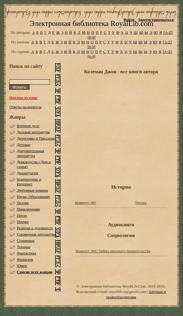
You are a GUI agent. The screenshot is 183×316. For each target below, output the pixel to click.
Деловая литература (33, 132)
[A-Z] (168, 32)
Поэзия (23, 203)
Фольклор (25, 259)
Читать (141, 202)
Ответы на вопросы (25, 107)
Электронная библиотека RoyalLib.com (91, 23)
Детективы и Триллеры (36, 138)
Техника (23, 247)
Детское (23, 144)
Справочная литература (36, 234)
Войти (129, 19)
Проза (22, 215)
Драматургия (27, 173)
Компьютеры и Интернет (29, 181)
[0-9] (92, 37)
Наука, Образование (33, 196)
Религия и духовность (35, 228)
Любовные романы (32, 190)
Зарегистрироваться (155, 19)
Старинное (26, 240)
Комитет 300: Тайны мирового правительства (113, 251)
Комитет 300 (85, 202)
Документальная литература (30, 153)
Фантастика (26, 253)
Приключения (28, 209)
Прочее (23, 221)
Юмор (22, 265)
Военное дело (28, 125)
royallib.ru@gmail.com (127, 291)
